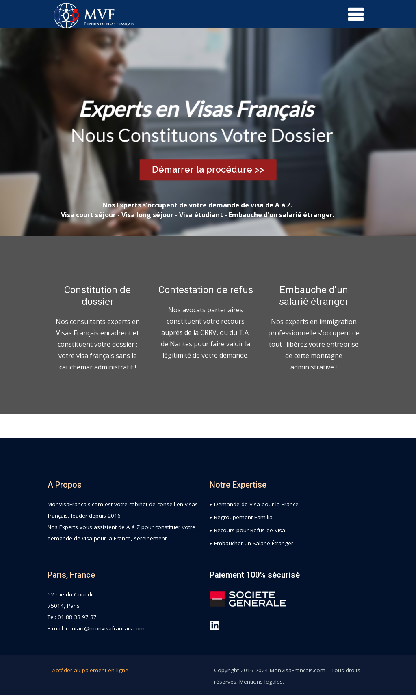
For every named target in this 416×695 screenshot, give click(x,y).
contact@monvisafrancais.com (105, 628)
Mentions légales (261, 681)
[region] (208, 132)
